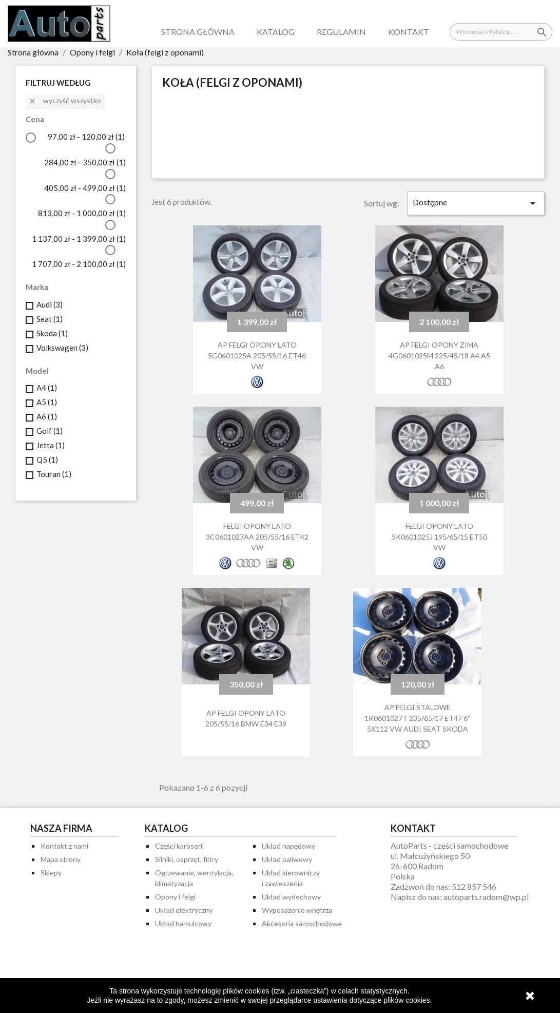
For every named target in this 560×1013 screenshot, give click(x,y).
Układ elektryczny (184, 910)
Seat (49, 318)
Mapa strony (61, 859)
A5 (46, 402)
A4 (46, 387)
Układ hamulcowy (183, 923)
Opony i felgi (175, 896)
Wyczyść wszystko (64, 100)
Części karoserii (179, 846)
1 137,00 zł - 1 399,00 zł (79, 238)
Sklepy (51, 872)
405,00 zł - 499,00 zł (85, 188)
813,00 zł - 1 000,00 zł (82, 213)
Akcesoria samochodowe (302, 923)
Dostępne (476, 203)
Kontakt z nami (64, 846)
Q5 (47, 459)
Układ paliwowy (287, 859)
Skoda (52, 333)
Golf (49, 430)
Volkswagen (62, 347)
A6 (46, 416)
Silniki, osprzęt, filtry (186, 859)
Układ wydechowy (291, 896)
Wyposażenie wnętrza (297, 910)
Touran (53, 474)
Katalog (276, 31)
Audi (49, 304)
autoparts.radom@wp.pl (486, 897)
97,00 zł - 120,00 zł (86, 136)
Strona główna (198, 31)
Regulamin (341, 31)
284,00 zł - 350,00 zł (85, 162)
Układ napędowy (288, 846)
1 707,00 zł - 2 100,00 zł (79, 264)
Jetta (50, 445)
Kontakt (408, 31)
